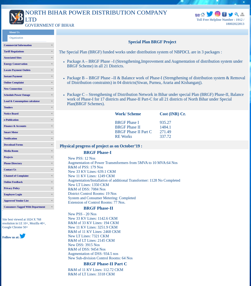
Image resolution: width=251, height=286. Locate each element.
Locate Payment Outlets (17, 70)
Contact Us (10, 169)
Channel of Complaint (16, 175)
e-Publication (11, 119)
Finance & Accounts (15, 126)
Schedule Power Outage (17, 95)
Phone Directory (13, 163)
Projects (8, 157)
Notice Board (11, 113)
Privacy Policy (12, 188)
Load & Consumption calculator (22, 101)
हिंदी (197, 15)
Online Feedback (13, 182)
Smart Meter (11, 132)
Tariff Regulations (14, 51)
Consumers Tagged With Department (24, 206)
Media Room (11, 150)
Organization (16, 37)
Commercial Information (18, 45)
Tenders (8, 107)
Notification (10, 138)
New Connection (13, 88)
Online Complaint (14, 82)
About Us (14, 32)
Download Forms (13, 144)
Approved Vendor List (16, 200)
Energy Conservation (15, 63)
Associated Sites (12, 57)
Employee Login (13, 194)
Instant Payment (13, 76)
